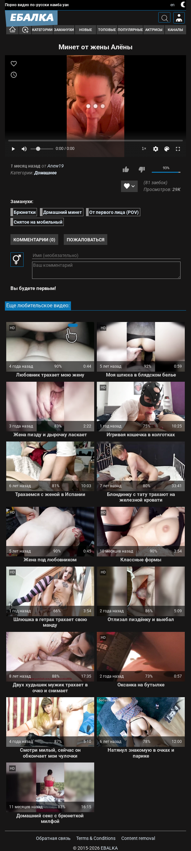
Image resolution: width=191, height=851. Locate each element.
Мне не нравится (141, 169)
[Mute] (24, 149)
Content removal (138, 838)
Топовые (107, 29)
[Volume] (41, 149)
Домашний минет (62, 212)
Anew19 (55, 166)
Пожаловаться (85, 239)
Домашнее (45, 172)
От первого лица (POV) (114, 212)
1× (144, 148)
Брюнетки (25, 212)
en (172, 5)
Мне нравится (126, 169)
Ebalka (109, 848)
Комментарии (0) (34, 239)
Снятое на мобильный (38, 221)
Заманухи (64, 29)
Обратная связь (53, 838)
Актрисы (154, 29)
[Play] (13, 149)
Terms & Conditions (95, 838)
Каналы (175, 29)
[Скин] (167, 149)
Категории (42, 29)
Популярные (130, 29)
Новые (85, 29)
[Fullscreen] (178, 149)
